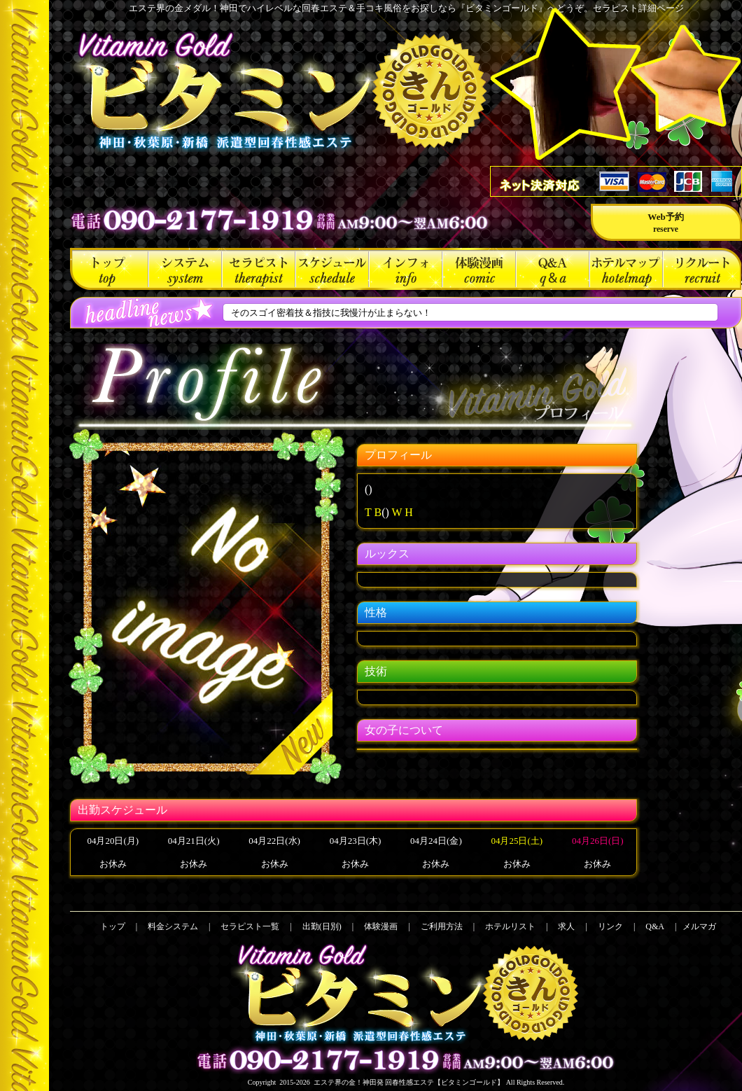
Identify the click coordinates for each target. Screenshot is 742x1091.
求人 (702, 269)
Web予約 (665, 222)
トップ (109, 269)
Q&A (552, 269)
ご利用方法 (405, 269)
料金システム (185, 269)
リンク (610, 926)
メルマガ (699, 926)
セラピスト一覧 (258, 269)
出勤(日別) (332, 269)
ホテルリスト (626, 269)
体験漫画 (479, 269)
